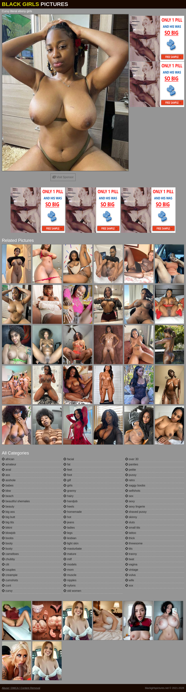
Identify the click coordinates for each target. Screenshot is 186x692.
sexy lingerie (135, 506)
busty (7, 548)
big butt (8, 517)
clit (5, 564)
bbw (6, 490)
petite (130, 469)
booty (7, 543)
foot (67, 474)
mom (68, 569)
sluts (130, 522)
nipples (69, 580)
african (8, 459)
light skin (70, 543)
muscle (69, 575)
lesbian (69, 538)
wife (129, 580)
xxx (129, 585)
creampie (9, 575)
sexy (130, 501)
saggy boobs (135, 485)
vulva (130, 575)
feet (67, 469)
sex (129, 496)
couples (9, 569)
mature (69, 553)
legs (67, 532)
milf (67, 559)
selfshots (132, 490)
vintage (131, 569)
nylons (69, 585)
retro (130, 480)
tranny (131, 553)
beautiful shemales (16, 501)
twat (129, 559)
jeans (68, 522)
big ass (8, 511)
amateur (9, 464)
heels (68, 506)
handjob (70, 501)
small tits (132, 527)
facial (68, 459)
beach (7, 496)
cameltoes (10, 553)
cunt (6, 585)
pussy (130, 474)
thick (130, 538)
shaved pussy (136, 511)
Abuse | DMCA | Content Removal (21, 688)
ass (6, 474)
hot (67, 517)
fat (66, 464)
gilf (67, 480)
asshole (9, 480)
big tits (8, 522)
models (69, 564)
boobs (7, 538)
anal (6, 469)
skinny (131, 517)
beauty (8, 506)
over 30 (132, 459)
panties (131, 464)
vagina (131, 564)
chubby (8, 559)
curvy (7, 590)
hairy (68, 496)
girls (67, 485)
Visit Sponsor (63, 177)
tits (129, 548)
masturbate (72, 548)
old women (72, 590)
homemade (72, 511)
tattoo (130, 532)
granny (69, 490)
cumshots (10, 580)
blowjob (8, 532)
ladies (69, 527)
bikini (7, 527)
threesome (134, 543)
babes (7, 485)
